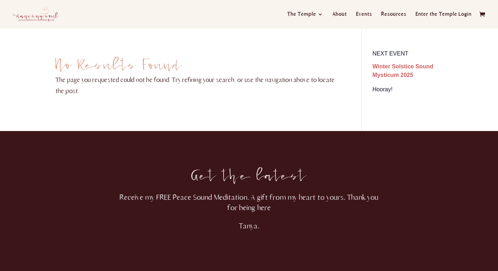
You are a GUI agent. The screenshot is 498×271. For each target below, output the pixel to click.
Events (364, 14)
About (339, 14)
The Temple (301, 14)
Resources (393, 14)
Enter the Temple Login (443, 14)
